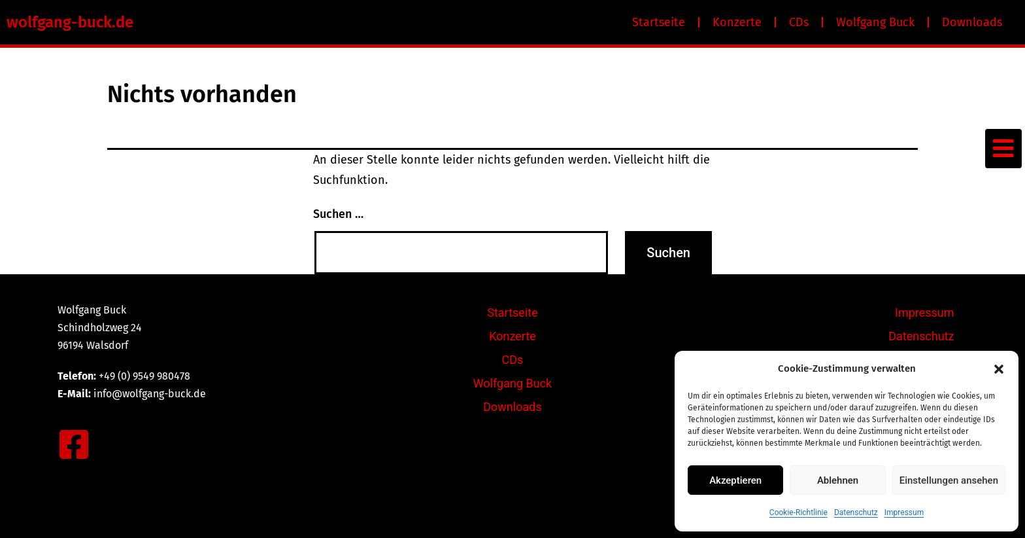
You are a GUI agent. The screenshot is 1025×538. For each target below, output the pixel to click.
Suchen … (338, 214)
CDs (799, 22)
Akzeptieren (735, 480)
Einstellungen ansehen (948, 480)
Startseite (658, 22)
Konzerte (737, 22)
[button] (998, 369)
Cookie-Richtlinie (798, 512)
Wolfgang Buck (875, 22)
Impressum (904, 512)
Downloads (972, 22)
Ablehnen (837, 480)
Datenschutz (856, 512)
